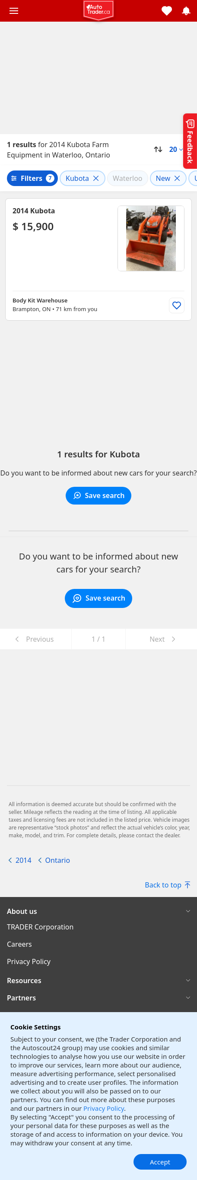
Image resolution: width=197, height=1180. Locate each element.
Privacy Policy (103, 1108)
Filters (31, 178)
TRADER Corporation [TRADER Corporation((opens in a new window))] (40, 927)
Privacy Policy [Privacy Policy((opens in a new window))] (29, 961)
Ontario (57, 860)
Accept (160, 1161)
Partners (21, 998)
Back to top (167, 885)
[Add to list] (176, 305)
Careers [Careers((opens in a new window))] (19, 944)
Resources (24, 980)
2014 (24, 860)
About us (22, 911)
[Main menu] (13, 11)
